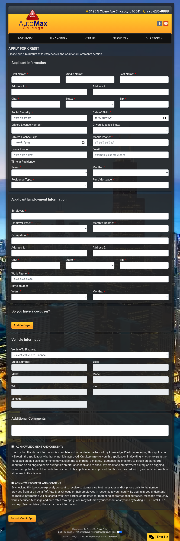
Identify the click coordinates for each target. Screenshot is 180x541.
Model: (97, 374)
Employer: (17, 210)
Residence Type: (21, 179)
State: (69, 98)
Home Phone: (19, 149)
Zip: (122, 98)
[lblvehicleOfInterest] (90, 355)
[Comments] (90, 430)
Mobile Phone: (102, 137)
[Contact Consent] (12, 483)
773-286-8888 (158, 11)
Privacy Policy (41, 504)
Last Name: (127, 74)
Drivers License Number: (26, 124)
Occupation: (19, 235)
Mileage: (16, 398)
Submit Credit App (22, 518)
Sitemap (94, 532)
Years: (15, 167)
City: (14, 98)
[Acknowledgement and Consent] (12, 446)
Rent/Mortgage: (102, 179)
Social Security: (21, 112)
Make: (15, 374)
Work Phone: (19, 273)
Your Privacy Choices (110, 532)
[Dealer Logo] (33, 20)
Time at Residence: (23, 161)
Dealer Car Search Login (67, 532)
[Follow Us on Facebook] (159, 23)
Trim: (14, 386)
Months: (98, 167)
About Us (82, 529)
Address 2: (99, 86)
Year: (96, 361)
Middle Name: (74, 74)
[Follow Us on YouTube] (165, 23)
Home (74, 529)
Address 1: (18, 86)
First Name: (18, 74)
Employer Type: (21, 223)
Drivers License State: (106, 124)
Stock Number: (20, 361)
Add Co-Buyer (22, 325)
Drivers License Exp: (24, 137)
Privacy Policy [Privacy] (102, 529)
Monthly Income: (103, 223)
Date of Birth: (101, 112)
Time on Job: (19, 286)
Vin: (95, 386)
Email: (96, 149)
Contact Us (91, 529)
